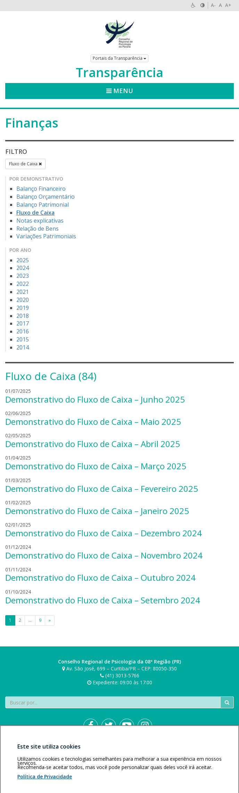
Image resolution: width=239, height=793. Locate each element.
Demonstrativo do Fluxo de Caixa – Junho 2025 (95, 399)
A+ (228, 5)
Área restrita (22, 750)
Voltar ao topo (217, 750)
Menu (119, 90)
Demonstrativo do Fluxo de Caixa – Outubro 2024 (100, 577)
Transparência (119, 73)
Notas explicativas (40, 220)
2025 (22, 260)
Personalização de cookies (35, 757)
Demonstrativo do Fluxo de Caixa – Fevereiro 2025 (101, 488)
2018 (22, 316)
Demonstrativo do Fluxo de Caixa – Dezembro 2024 (103, 533)
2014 (22, 347)
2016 (22, 331)
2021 (22, 292)
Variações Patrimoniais (46, 236)
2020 (22, 300)
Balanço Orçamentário (45, 196)
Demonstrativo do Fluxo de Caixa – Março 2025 (95, 466)
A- (213, 5)
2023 (22, 276)
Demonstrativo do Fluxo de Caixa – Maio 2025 (93, 421)
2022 (22, 284)
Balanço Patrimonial (42, 204)
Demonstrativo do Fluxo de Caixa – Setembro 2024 (102, 600)
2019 (22, 308)
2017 (22, 323)
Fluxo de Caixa (25, 164)
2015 (22, 339)
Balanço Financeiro (41, 188)
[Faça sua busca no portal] (113, 702)
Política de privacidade (64, 750)
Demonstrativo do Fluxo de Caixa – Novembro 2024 (104, 555)
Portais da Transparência (119, 58)
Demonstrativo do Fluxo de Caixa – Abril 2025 (92, 443)
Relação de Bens (37, 228)
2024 (22, 268)
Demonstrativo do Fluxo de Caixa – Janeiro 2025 (97, 511)
